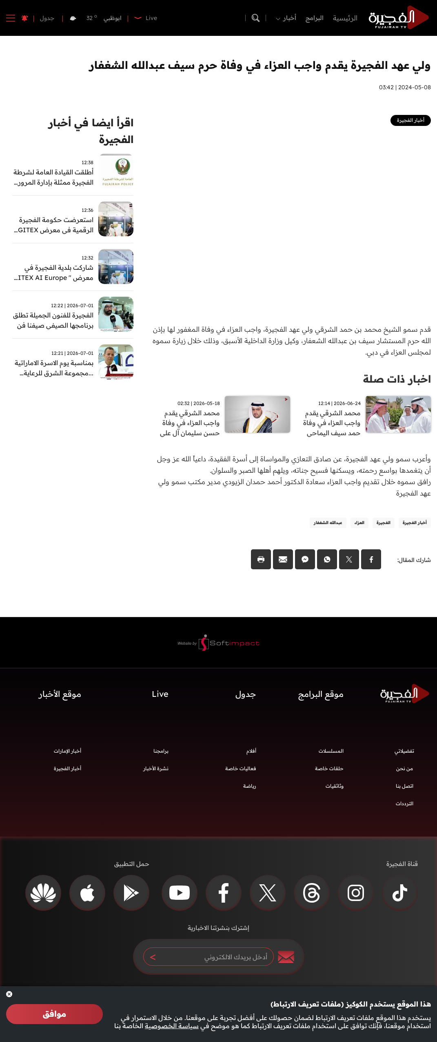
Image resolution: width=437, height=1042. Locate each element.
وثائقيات (335, 788)
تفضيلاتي (404, 753)
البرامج (315, 18)
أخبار (289, 18)
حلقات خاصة (329, 770)
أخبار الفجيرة (67, 770)
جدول (47, 18)
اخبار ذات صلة (395, 379)
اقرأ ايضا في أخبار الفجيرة (88, 132)
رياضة (249, 788)
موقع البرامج (321, 696)
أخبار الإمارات (67, 753)
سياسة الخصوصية (172, 1026)
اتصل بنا (404, 788)
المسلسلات (331, 753)
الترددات (404, 805)
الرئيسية (345, 17)
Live (160, 696)
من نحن (404, 770)
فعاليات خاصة (240, 770)
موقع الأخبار (60, 696)
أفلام (251, 753)
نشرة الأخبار (156, 770)
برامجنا (161, 753)
